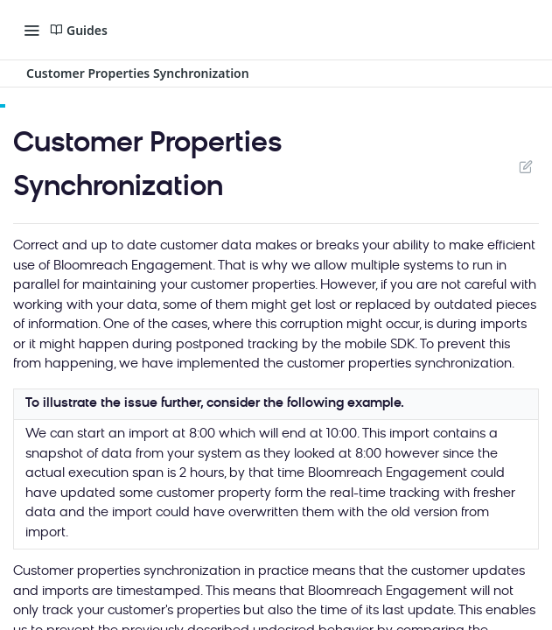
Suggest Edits (525, 166)
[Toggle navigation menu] (31, 30)
